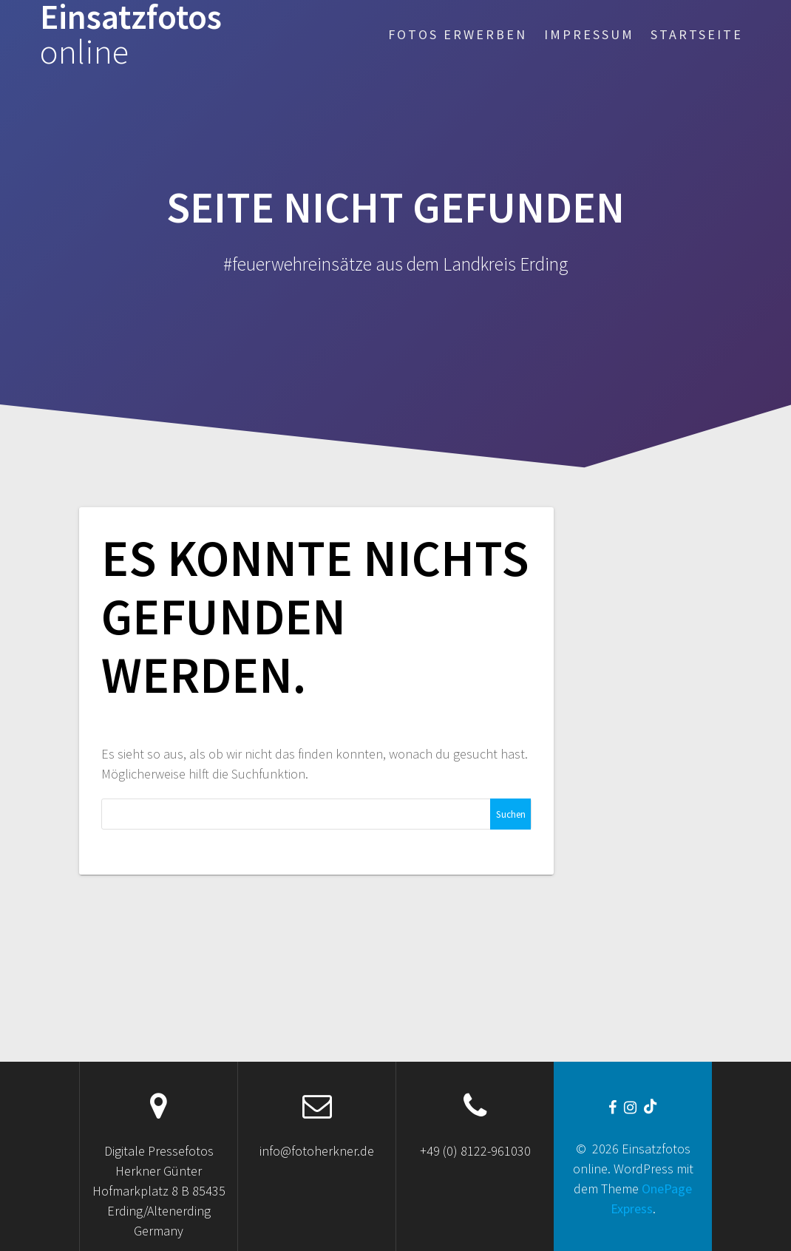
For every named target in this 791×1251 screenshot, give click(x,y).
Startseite (697, 34)
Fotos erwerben (457, 34)
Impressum (589, 34)
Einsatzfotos (131, 35)
